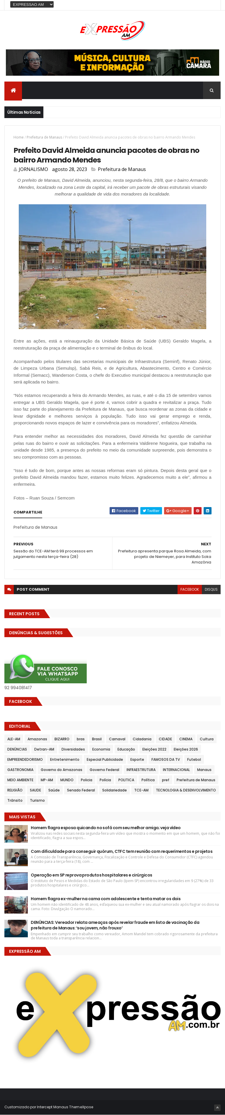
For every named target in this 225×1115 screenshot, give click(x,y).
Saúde (54, 790)
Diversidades (73, 749)
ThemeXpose (81, 1106)
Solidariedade (114, 790)
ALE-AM (13, 739)
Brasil (97, 739)
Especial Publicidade (105, 759)
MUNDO (67, 779)
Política (148, 779)
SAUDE (35, 790)
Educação (126, 749)
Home (18, 137)
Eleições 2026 (186, 749)
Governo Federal (104, 769)
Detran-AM (44, 749)
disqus (211, 589)
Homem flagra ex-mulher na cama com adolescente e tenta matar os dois (105, 899)
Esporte (137, 759)
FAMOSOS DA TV (165, 759)
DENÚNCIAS (17, 749)
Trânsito (15, 800)
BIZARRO (61, 739)
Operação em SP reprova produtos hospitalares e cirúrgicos (91, 875)
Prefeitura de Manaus (44, 137)
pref (165, 779)
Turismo (37, 800)
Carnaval (117, 739)
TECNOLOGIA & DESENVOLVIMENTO (186, 790)
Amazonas (37, 739)
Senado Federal (81, 790)
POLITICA (126, 779)
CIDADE (165, 739)
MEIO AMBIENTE (20, 779)
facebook (189, 589)
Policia (86, 779)
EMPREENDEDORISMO (25, 759)
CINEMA (185, 739)
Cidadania (142, 739)
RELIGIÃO (15, 790)
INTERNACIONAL (176, 769)
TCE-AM (141, 790)
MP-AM (47, 779)
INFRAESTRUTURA (141, 769)
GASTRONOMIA (20, 769)
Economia (101, 749)
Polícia (105, 779)
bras (81, 739)
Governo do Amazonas (61, 769)
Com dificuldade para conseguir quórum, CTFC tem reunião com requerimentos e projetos (121, 851)
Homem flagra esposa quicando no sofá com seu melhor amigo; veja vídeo (105, 828)
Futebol (194, 759)
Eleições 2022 (154, 749)
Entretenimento (64, 759)
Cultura (207, 739)
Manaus (204, 769)
